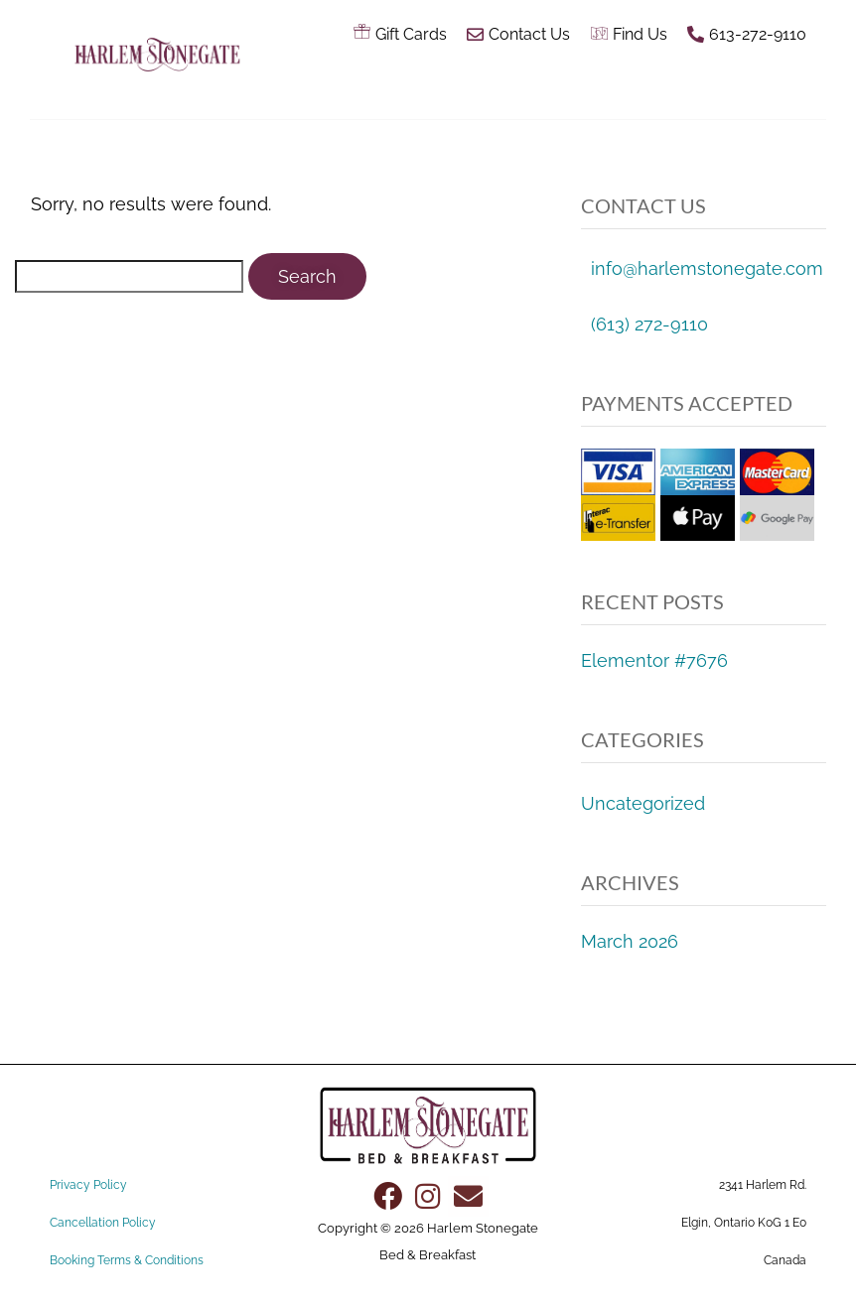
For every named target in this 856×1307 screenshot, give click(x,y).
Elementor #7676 (654, 660)
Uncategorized (643, 803)
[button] (544, 86)
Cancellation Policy (103, 1223)
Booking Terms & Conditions (127, 1260)
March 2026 (629, 941)
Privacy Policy (88, 1185)
